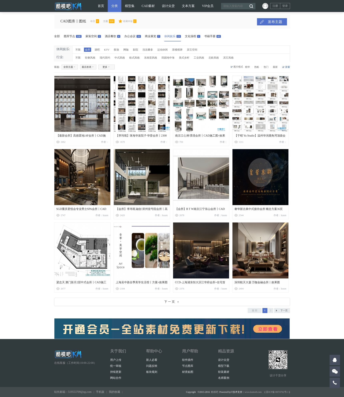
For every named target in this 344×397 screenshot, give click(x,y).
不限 (78, 49)
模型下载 (223, 365)
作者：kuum (102, 215)
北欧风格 (213, 57)
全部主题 (68, 67)
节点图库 (187, 365)
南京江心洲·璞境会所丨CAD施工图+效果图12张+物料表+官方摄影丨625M (200, 136)
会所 (87, 49)
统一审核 (115, 365)
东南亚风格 (150, 57)
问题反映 (151, 365)
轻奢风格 (90, 57)
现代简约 (105, 57)
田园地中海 (168, 57)
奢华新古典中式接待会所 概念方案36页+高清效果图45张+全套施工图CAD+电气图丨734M (259, 209)
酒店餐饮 (112, 36)
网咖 (126, 49)
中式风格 (120, 57)
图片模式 (238, 66)
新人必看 (151, 359)
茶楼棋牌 (177, 49)
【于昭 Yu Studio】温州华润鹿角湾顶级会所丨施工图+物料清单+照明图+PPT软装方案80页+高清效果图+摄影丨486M (260, 136)
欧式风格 (134, 57)
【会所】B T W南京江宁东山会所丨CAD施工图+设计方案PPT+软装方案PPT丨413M (200, 209)
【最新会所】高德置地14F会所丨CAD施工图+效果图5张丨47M (81, 136)
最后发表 (86, 67)
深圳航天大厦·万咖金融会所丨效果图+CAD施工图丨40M (257, 283)
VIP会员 (207, 6)
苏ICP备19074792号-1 (277, 392)
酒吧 (97, 49)
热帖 (256, 67)
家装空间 (93, 36)
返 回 (254, 310)
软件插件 (187, 359)
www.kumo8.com (253, 392)
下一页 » (172, 301)
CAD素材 (148, 6)
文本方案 (188, 6)
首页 (101, 6)
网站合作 (115, 377)
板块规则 (151, 371)
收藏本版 (137, 21)
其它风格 (228, 57)
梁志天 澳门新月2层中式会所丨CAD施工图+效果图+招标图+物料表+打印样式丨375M (81, 283)
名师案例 (223, 377)
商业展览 (152, 36)
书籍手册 (212, 36)
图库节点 (73, 36)
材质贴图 (187, 371)
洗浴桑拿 (148, 49)
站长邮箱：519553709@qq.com (73, 391)
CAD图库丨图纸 (81, 21)
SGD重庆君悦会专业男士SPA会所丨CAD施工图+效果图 (81, 209)
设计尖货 (168, 6)
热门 (266, 67)
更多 (105, 67)
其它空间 (192, 49)
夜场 (116, 49)
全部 (57, 36)
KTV (107, 49)
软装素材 (223, 371)
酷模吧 (214, 392)
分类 (114, 6)
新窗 (287, 67)
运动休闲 (162, 49)
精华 (247, 67)
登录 (285, 5)
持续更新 (115, 371)
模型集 (130, 6)
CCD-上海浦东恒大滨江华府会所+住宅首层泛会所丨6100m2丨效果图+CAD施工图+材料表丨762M (200, 283)
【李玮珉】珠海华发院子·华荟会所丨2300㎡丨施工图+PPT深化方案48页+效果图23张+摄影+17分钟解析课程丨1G (141, 136)
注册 (275, 5)
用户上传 (115, 359)
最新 (275, 67)
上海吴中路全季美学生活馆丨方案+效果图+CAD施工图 (142, 283)
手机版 (100, 391)
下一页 (284, 310)
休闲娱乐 (172, 36)
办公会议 (132, 36)
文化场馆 (192, 36)
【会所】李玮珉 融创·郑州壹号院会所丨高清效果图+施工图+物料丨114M (142, 209)
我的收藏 (114, 391)
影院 (135, 49)
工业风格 (199, 57)
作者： (104, 142)
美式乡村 (184, 57)
